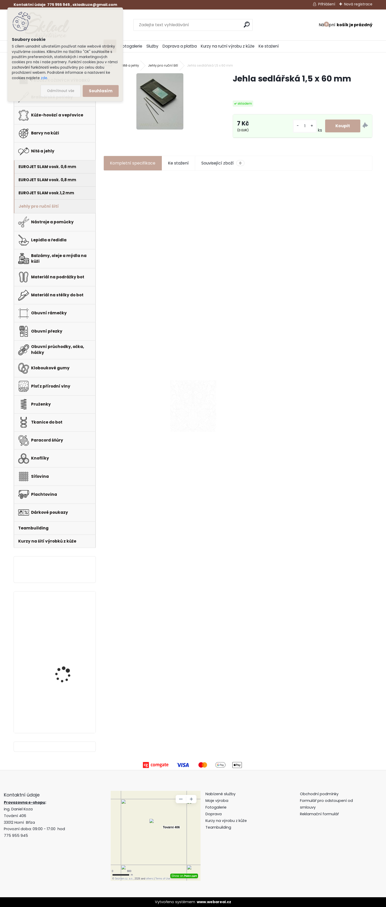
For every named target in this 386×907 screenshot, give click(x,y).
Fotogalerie (131, 46)
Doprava (213, 814)
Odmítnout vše (60, 90)
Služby (152, 46)
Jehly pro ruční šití (163, 65)
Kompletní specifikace (132, 163)
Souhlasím (100, 91)
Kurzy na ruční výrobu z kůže (228, 46)
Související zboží (222, 163)
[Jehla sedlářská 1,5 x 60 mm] (159, 101)
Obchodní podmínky (320, 793)
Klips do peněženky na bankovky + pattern (67, 657)
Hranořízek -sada (63, 700)
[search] (247, 25)
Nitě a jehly (130, 65)
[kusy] (305, 126)
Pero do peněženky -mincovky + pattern (65, 614)
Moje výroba (216, 800)
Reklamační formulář (319, 814)
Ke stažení (269, 46)
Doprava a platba (180, 46)
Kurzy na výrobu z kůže (226, 820)
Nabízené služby (220, 793)
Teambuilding (218, 827)
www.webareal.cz (214, 901)
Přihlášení (326, 4)
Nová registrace (358, 4)
